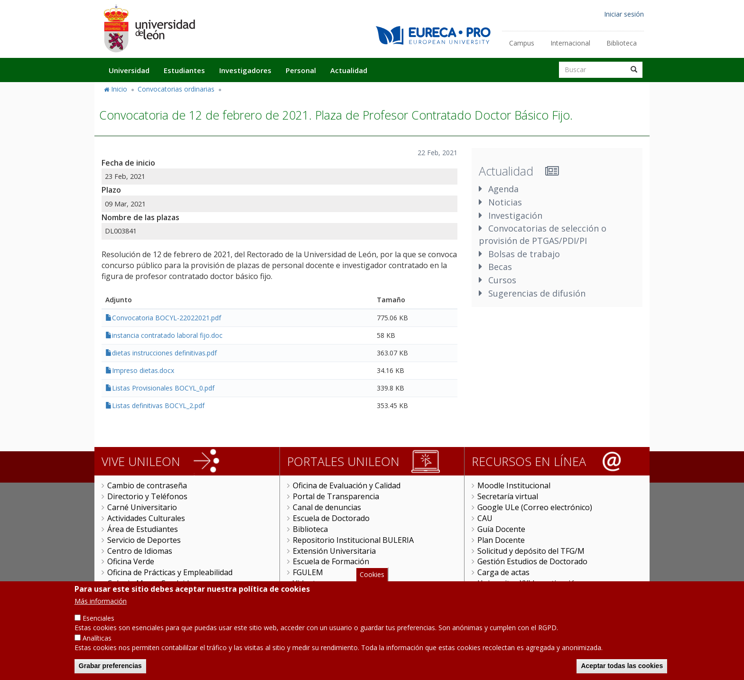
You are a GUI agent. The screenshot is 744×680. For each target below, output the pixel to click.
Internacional (570, 42)
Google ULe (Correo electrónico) (534, 507)
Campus (521, 42)
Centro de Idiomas (139, 551)
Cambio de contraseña (147, 485)
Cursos (502, 280)
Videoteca (310, 583)
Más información (100, 610)
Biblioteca (621, 42)
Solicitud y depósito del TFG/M (531, 551)
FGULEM (308, 572)
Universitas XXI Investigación (528, 583)
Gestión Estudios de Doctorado (532, 561)
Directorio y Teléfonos (147, 496)
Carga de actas (503, 572)
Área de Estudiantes (142, 529)
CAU (485, 518)
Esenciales (98, 627)
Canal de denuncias (327, 507)
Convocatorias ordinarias (176, 88)
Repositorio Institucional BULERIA (353, 540)
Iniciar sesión (624, 14)
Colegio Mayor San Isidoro (154, 583)
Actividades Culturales (146, 518)
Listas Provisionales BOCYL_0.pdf (163, 387)
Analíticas (97, 647)
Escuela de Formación (331, 561)
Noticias (505, 202)
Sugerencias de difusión (537, 293)
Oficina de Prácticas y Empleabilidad (169, 572)
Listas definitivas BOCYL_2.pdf (158, 405)
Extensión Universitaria (334, 551)
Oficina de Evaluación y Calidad (346, 485)
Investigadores (245, 70)
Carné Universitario (142, 507)
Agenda (503, 189)
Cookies (372, 582)
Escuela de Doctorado (331, 518)
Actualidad (348, 70)
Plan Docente (501, 540)
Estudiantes (184, 70)
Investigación (515, 215)
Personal (301, 70)
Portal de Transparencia (336, 496)
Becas (500, 266)
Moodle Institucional (513, 485)
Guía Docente (501, 529)
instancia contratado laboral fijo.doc (167, 335)
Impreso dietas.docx (143, 370)
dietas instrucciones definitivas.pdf (164, 352)
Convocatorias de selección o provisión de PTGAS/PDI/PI (542, 234)
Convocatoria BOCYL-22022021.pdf (166, 317)
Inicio (119, 88)
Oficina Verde (130, 561)
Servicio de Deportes (144, 540)
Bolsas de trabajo (524, 254)
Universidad (129, 70)
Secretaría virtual (507, 496)
